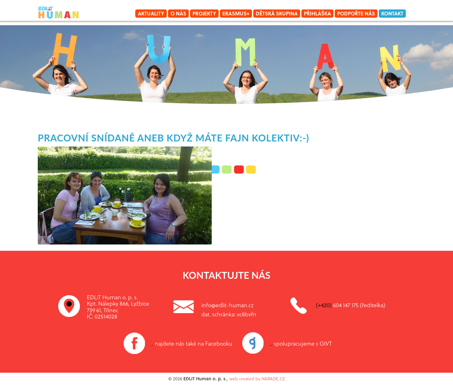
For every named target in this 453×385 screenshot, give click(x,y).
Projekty (204, 13)
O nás (178, 13)
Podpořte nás (356, 13)
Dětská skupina (277, 13)
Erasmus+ (235, 13)
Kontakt (392, 13)
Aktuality (151, 13)
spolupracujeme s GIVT (301, 343)
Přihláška (317, 13)
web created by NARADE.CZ (257, 378)
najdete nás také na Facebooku (191, 343)
